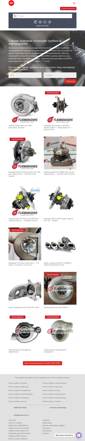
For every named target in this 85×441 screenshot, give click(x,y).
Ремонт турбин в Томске (17, 401)
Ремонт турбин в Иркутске (52, 386)
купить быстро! (68, 8)
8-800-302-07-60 (20, 407)
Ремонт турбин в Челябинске (19, 390)
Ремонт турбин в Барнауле (19, 386)
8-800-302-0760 (42, 26)
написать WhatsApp (58, 407)
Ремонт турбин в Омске (51, 390)
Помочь (70, 81)
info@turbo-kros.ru (21, 415)
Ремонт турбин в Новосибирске (54, 383)
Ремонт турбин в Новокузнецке (54, 397)
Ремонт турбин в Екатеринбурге (21, 394)
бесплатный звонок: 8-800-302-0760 (42, 363)
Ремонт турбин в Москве (18, 383)
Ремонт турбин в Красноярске (53, 394)
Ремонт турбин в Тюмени (51, 401)
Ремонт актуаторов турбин (53, 425)
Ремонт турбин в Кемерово (19, 397)
